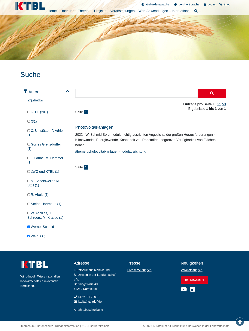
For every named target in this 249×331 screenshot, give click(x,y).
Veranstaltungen (192, 270)
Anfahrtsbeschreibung (88, 309)
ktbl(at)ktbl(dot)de (90, 301)
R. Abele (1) (38, 195)
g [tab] (31, 100)
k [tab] (33, 100)
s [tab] (40, 100)
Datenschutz (45, 325)
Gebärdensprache (158, 4)
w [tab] (42, 100)
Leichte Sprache (189, 4)
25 (219, 104)
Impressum (27, 325)
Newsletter (194, 280)
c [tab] (29, 100)
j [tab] (32, 100)
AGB (84, 325)
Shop (224, 4)
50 (224, 104)
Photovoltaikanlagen (94, 127)
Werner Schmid (40, 227)
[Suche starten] (212, 93)
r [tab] (38, 100)
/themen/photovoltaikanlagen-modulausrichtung (110, 151)
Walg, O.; (36, 236)
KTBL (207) (37, 112)
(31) (32, 121)
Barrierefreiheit (99, 325)
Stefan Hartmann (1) (44, 204)
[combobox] (136, 93)
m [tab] (36, 100)
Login (210, 4)
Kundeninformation (67, 325)
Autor (34, 92)
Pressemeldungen (139, 270)
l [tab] (34, 100)
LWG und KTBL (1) (43, 171)
